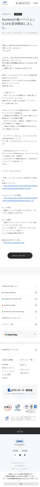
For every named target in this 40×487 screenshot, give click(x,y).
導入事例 (5, 364)
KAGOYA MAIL (10, 305)
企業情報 (15, 451)
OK (21, 484)
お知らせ (5, 378)
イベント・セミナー (8, 371)
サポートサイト (25, 369)
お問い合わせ (24, 373)
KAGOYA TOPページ (10, 286)
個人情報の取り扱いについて (20, 463)
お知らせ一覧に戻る (18, 255)
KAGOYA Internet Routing (14, 311)
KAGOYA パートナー (10, 350)
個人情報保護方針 (20, 466)
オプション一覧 (26, 360)
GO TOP (20, 432)
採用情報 (25, 451)
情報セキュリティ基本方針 (20, 469)
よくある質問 (6, 374)
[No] (37, 479)
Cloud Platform (10, 292)
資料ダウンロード (22, 3)
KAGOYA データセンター (11, 318)
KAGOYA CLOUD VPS (13, 299)
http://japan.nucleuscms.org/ (14, 243)
